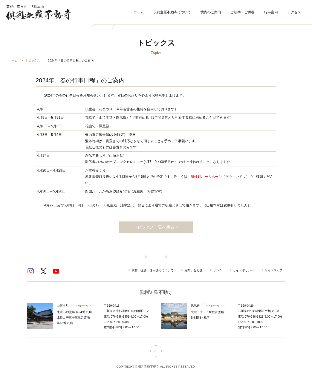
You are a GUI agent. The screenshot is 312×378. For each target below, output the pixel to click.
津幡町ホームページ (206, 176)
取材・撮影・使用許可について (153, 270)
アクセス (294, 12)
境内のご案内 (210, 12)
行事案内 (271, 12)
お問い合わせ (193, 270)
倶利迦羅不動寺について (172, 12)
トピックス (32, 60)
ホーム (138, 12)
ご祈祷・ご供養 (243, 12)
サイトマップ (274, 270)
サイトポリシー (243, 270)
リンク (217, 270)
